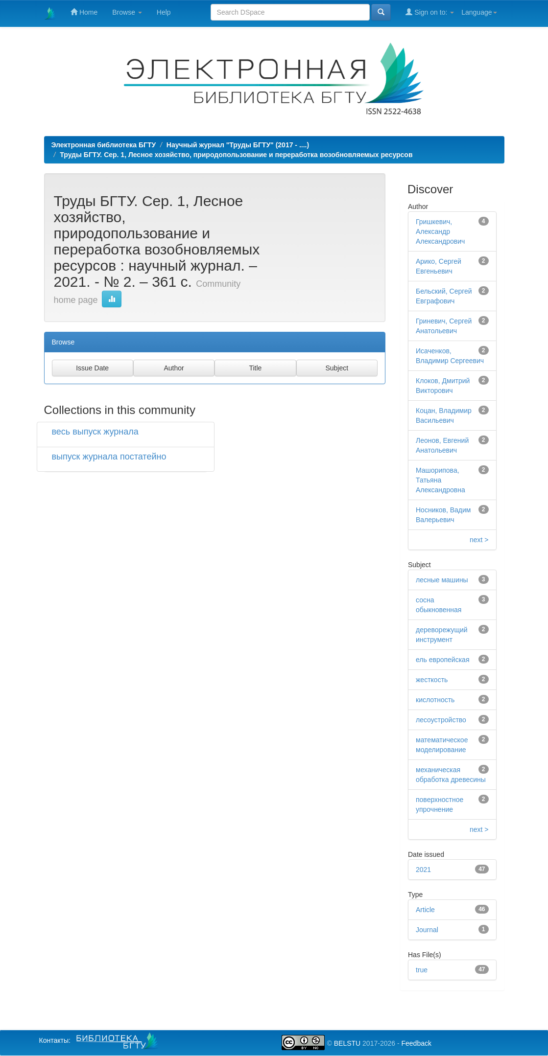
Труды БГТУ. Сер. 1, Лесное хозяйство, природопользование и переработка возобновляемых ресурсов (236, 155)
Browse (127, 12)
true (422, 970)
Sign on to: (429, 12)
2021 (423, 869)
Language (479, 12)
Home (84, 12)
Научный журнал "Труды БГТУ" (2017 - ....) (238, 145)
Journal (427, 930)
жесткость (432, 680)
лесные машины (442, 580)
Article (425, 910)
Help (164, 12)
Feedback (416, 1043)
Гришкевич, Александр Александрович (440, 231)
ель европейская (442, 660)
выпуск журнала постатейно (109, 456)
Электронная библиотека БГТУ (103, 145)
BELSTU (347, 1043)
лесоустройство (441, 720)
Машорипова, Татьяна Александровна (440, 480)
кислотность (435, 700)
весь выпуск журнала (95, 431)
